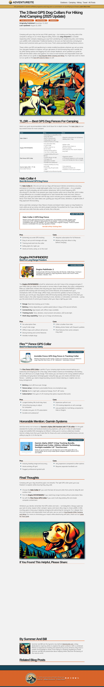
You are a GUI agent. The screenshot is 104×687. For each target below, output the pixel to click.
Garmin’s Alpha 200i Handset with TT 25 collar (58, 427)
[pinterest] (73, 679)
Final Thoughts (29, 478)
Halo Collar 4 (75, 126)
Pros (21, 235)
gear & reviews (26, 20)
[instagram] (71, 679)
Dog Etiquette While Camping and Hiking (52, 56)
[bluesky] (76, 679)
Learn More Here (84, 6)
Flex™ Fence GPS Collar (51, 345)
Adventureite (22, 2)
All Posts (91, 2)
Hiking (78, 2)
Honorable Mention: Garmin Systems (44, 422)
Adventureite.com (68, 645)
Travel (84, 2)
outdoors (53, 20)
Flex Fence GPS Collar (26, 158)
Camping (71, 2)
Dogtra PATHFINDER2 (26, 148)
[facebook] (66, 679)
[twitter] (68, 679)
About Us (39, 680)
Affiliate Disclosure (49, 680)
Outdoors (63, 2)
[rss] (78, 679)
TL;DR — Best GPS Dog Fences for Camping (50, 121)
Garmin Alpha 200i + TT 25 (27, 167)
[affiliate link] (51, 221)
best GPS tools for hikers (46, 58)
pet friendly (41, 20)
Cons (55, 235)
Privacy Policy (60, 680)
